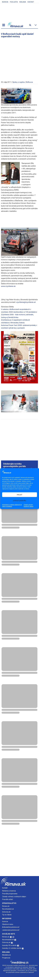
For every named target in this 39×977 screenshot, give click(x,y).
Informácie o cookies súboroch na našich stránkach (12, 505)
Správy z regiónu (18, 82)
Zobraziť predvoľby (19, 500)
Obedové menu (7, 924)
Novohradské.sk (8, 909)
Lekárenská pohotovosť (11, 930)
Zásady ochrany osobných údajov (28, 505)
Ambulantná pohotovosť (11, 927)
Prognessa (6, 958)
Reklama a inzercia (9, 891)
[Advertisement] (19, 58)
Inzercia (5, 2)
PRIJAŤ (19, 494)
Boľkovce (29, 82)
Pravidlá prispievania (9, 894)
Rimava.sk (5, 906)
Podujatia (14, 2)
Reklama (22, 2)
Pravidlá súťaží (7, 899)
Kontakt (31, 2)
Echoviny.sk (6, 912)
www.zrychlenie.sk (8, 286)
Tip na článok (7, 915)
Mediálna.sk (6, 955)
